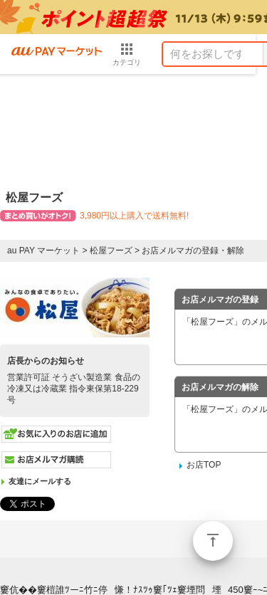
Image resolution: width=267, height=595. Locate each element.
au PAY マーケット (43, 251)
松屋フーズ (111, 251)
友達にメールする (40, 481)
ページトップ (213, 541)
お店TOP (204, 465)
